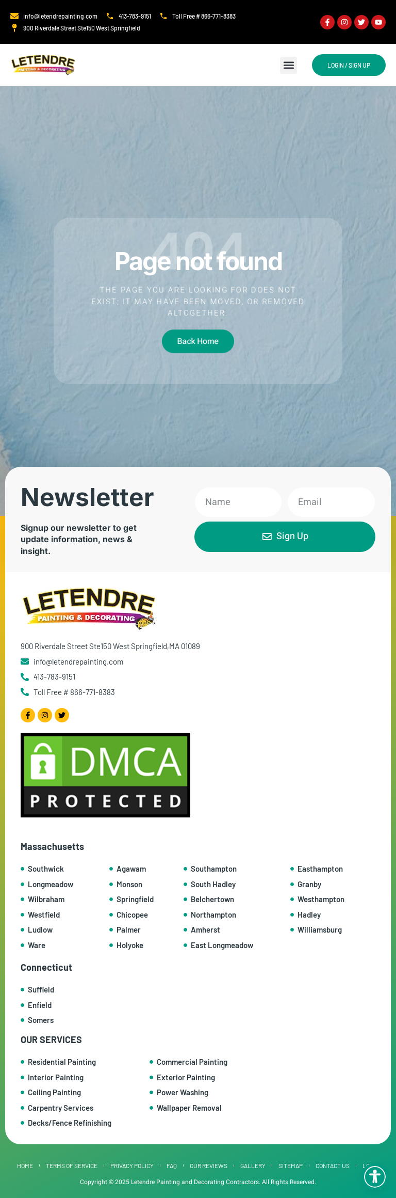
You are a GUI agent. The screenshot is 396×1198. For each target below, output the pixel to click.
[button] (288, 65)
